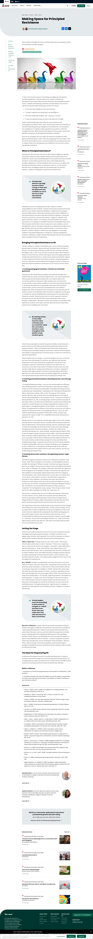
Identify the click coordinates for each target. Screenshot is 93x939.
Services (29, 5)
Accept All (81, 937)
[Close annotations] (91, 931)
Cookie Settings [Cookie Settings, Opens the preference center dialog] (61, 937)
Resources (15, 5)
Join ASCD (81, 6)
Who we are (43, 916)
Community (54, 920)
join (58, 934)
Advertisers (64, 918)
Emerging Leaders (55, 918)
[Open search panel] (67, 6)
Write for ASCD (54, 921)
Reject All (71, 937)
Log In (88, 6)
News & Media (43, 921)
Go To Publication (84, 290)
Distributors (64, 920)
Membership (38, 5)
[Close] (90, 937)
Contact (42, 923)
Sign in (51, 934)
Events (22, 5)
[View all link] (46, 820)
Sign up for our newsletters (82, 915)
